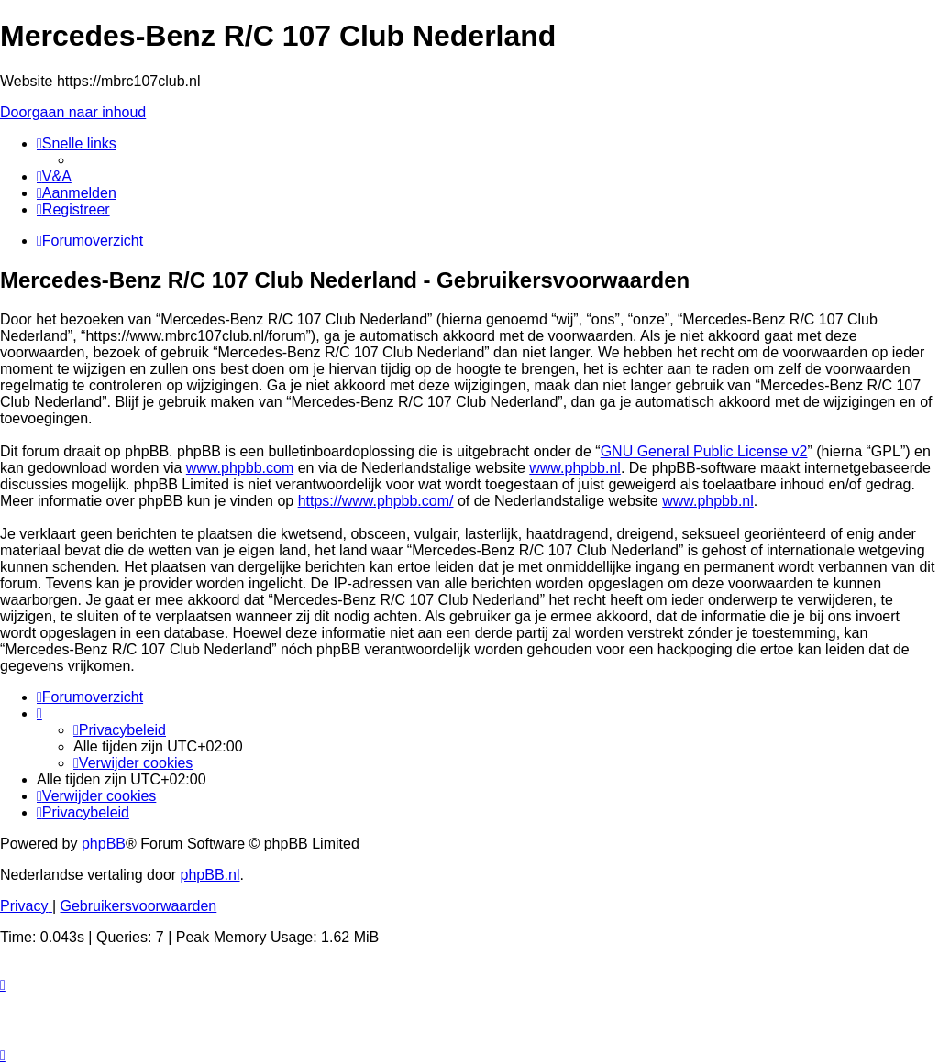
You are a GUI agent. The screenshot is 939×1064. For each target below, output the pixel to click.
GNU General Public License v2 (704, 451)
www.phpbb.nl (575, 468)
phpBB (104, 843)
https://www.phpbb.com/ (376, 501)
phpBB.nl (210, 875)
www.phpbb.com (239, 468)
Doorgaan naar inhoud (73, 112)
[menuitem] (54, 176)
